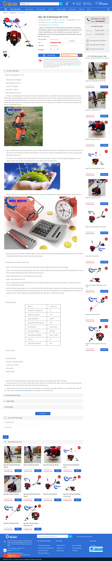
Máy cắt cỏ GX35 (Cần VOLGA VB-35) (32, 495)
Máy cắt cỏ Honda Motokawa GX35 (71, 466)
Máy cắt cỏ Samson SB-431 (11, 494)
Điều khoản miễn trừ (43, 553)
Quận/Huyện (89, 34)
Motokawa (48, 20)
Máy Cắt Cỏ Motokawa (53, 25)
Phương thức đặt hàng (44, 545)
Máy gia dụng (72, 9)
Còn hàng (47, 22)
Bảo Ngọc (56, 63)
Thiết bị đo (81, 9)
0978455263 (103, 4)
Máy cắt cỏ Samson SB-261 (31, 465)
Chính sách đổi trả (43, 550)
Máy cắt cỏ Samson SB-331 (51, 465)
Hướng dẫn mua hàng (78, 3)
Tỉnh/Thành (89, 30)
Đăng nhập (89, 4)
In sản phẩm (72, 41)
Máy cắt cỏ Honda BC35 (50, 494)
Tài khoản (93, 545)
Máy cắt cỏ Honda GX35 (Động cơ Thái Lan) (71, 495)
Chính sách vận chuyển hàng (45, 548)
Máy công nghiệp (40, 9)
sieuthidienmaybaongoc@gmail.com (25, 390)
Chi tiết (57, 66)
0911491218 (75, 65)
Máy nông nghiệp (61, 9)
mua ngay (43, 413)
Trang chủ (5, 12)
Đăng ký (89, 2)
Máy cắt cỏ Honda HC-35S (11, 523)
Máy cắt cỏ (22, 12)
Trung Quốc (61, 20)
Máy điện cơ (51, 9)
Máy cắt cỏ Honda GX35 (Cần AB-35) (12, 466)
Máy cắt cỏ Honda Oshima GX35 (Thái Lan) (31, 524)
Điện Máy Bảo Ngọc (36, 559)
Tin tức (89, 9)
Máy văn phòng (29, 9)
